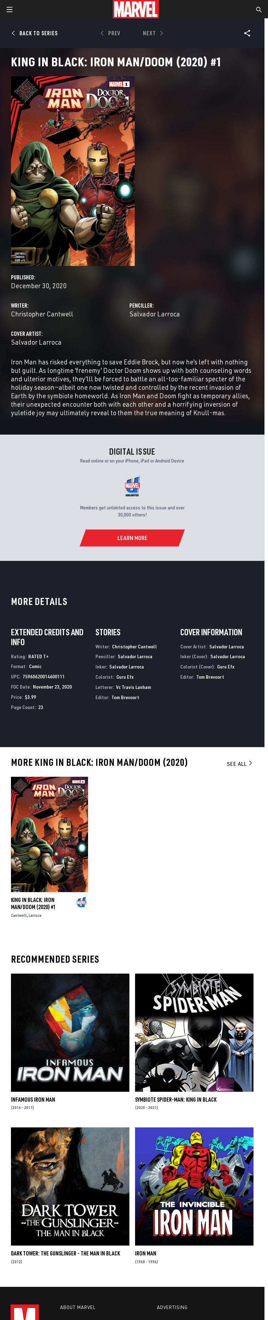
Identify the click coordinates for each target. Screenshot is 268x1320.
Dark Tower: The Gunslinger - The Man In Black (65, 1253)
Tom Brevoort (125, 697)
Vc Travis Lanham (133, 687)
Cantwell (19, 915)
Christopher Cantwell (42, 314)
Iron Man (145, 1253)
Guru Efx (125, 677)
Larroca (35, 915)
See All (240, 763)
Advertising (172, 1307)
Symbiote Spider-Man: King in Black (175, 1099)
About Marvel (77, 1307)
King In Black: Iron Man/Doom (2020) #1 (33, 903)
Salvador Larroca (154, 314)
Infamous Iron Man (33, 1099)
